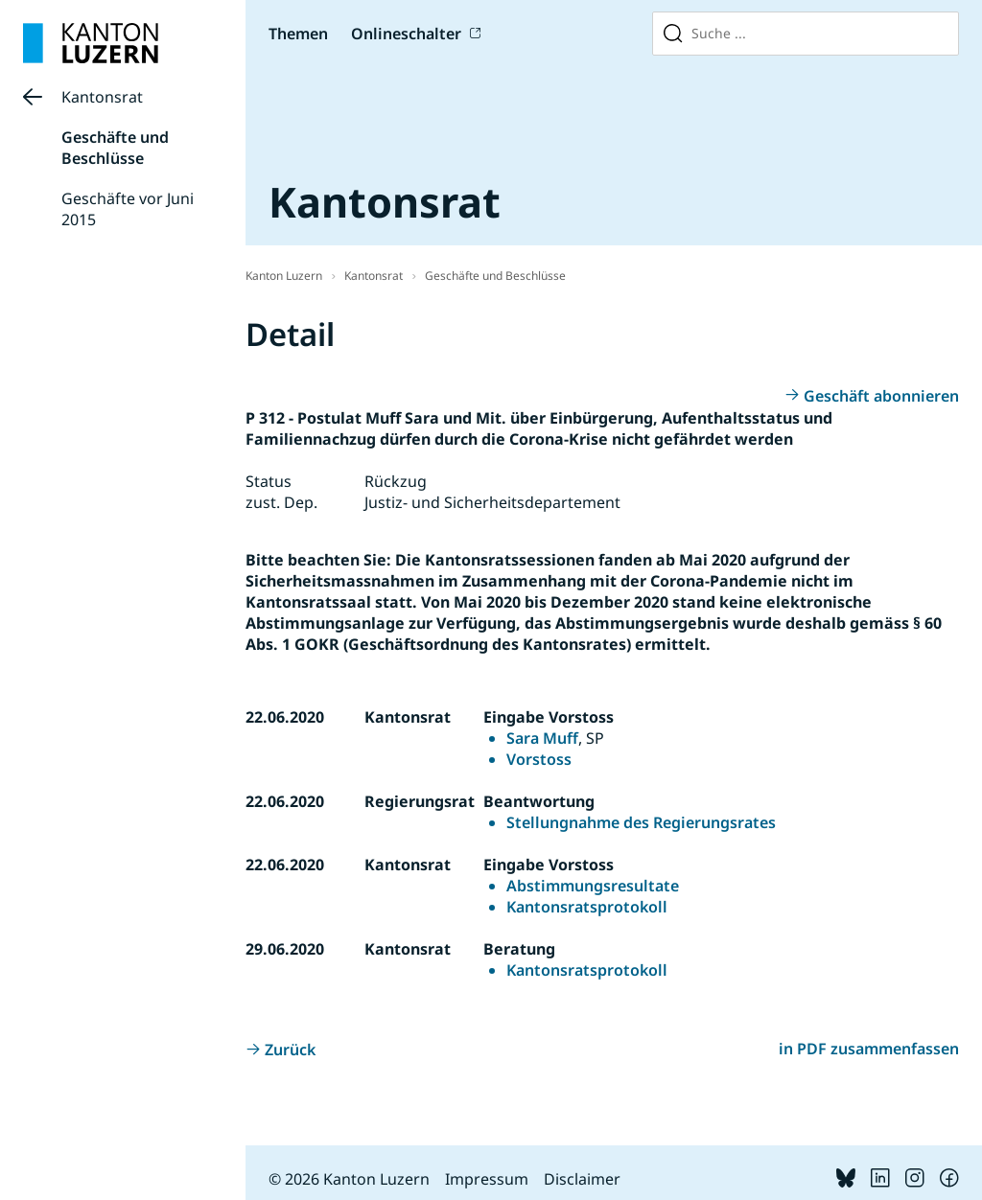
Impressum (486, 1178)
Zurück (290, 1049)
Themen (298, 33)
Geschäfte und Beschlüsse (115, 148)
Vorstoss (539, 759)
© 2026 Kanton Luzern (349, 1178)
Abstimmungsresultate (592, 885)
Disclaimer (582, 1178)
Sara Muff (542, 738)
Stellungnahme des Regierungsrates (641, 822)
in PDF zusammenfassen (869, 1048)
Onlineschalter (406, 33)
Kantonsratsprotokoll (586, 906)
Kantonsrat (102, 96)
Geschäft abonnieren (881, 395)
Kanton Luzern (284, 275)
